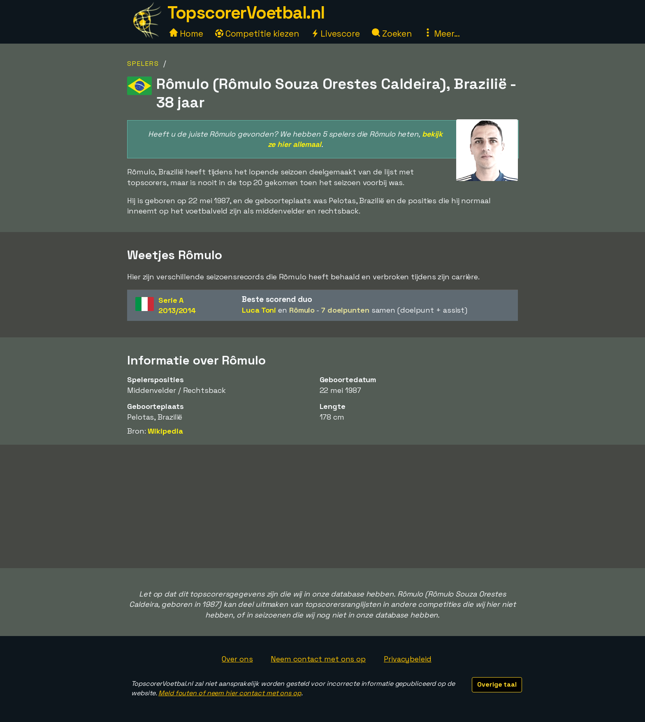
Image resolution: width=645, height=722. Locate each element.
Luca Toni (259, 310)
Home (186, 33)
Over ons (237, 659)
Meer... (442, 33)
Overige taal (497, 684)
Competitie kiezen (257, 33)
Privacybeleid (408, 659)
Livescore (335, 33)
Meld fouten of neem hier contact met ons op (229, 693)
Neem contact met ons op (318, 659)
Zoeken (392, 33)
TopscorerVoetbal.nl (246, 12)
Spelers (143, 63)
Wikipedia (165, 431)
